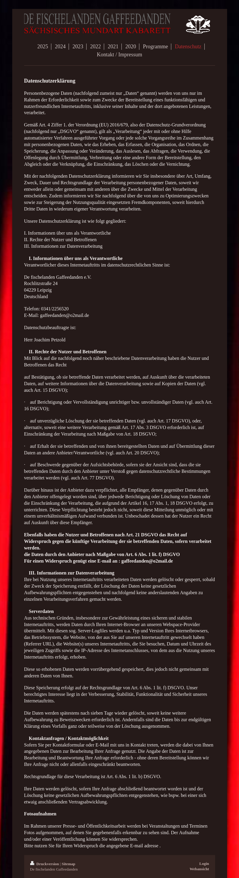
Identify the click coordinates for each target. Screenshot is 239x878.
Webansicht (199, 869)
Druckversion (45, 864)
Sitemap (68, 864)
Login (204, 863)
